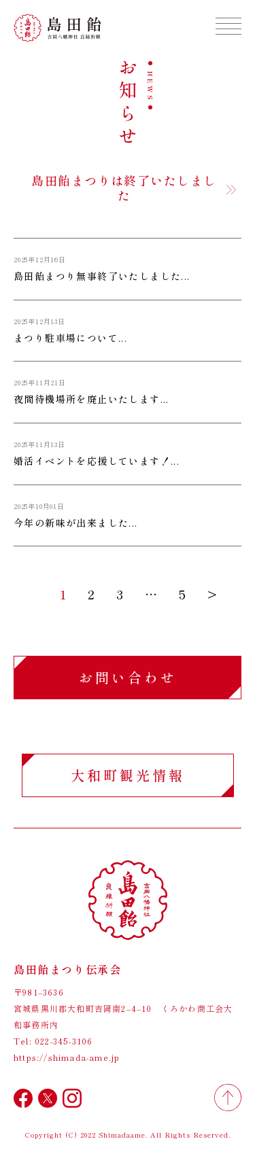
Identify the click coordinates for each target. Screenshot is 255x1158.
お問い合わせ (128, 677)
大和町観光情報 (128, 775)
